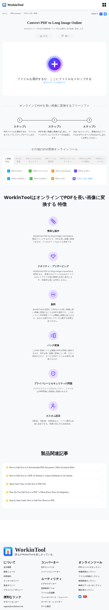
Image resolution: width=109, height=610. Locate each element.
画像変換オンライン (87, 572)
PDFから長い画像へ (31, 13)
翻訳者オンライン (86, 590)
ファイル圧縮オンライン (89, 576)
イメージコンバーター (50, 572)
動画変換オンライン (87, 581)
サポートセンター (11, 602)
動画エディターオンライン (90, 585)
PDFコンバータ (47, 567)
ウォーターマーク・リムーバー (54, 597)
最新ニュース (9, 572)
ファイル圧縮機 (47, 593)
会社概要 (7, 567)
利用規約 (7, 576)
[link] (4, 13)
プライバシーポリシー (13, 590)
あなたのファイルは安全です (54, 82)
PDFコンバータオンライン (90, 567)
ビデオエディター (48, 584)
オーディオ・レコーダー (51, 602)
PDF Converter (16, 13)
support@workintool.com (13, 606)
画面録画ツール (47, 588)
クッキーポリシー (11, 581)
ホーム (4, 13)
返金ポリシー (9, 585)
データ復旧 (46, 606)
